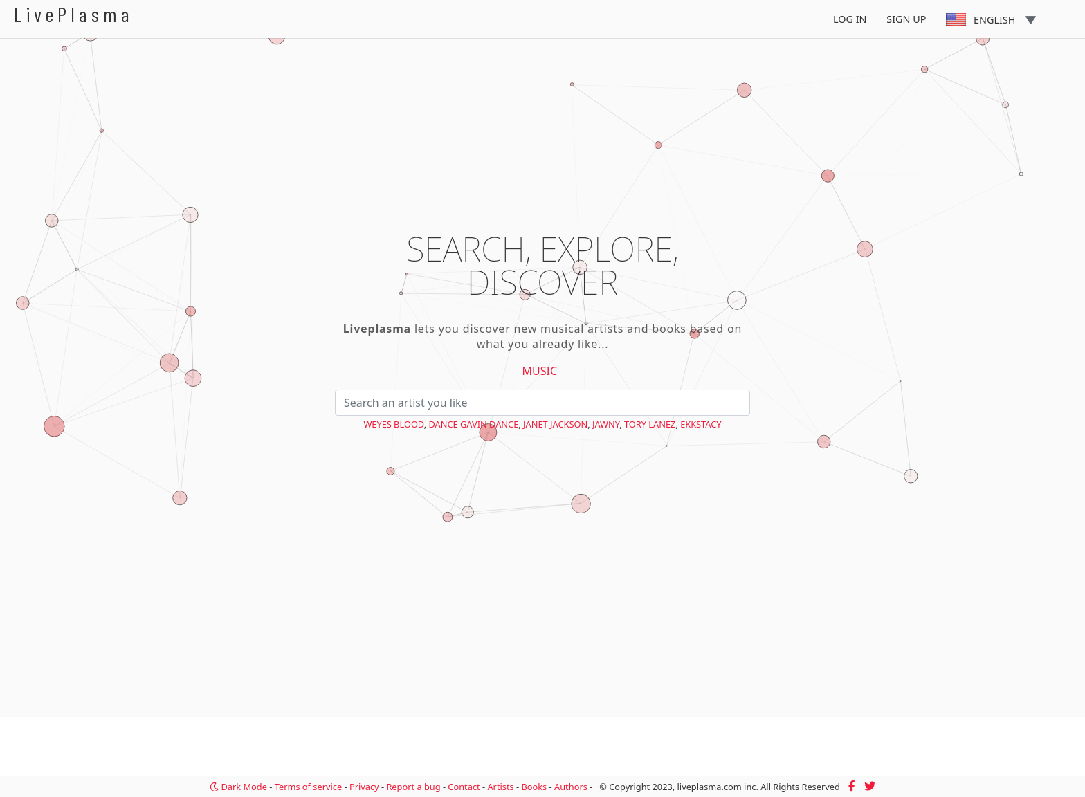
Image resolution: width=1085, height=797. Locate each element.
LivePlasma (74, 14)
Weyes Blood (393, 424)
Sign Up (906, 19)
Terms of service (308, 786)
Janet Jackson (555, 424)
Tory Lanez (649, 424)
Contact (464, 786)
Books (534, 786)
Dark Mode (238, 786)
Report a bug (413, 786)
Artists (500, 786)
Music (540, 370)
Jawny (605, 424)
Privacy (364, 786)
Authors (570, 786)
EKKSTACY (700, 424)
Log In (850, 19)
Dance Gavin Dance (473, 424)
